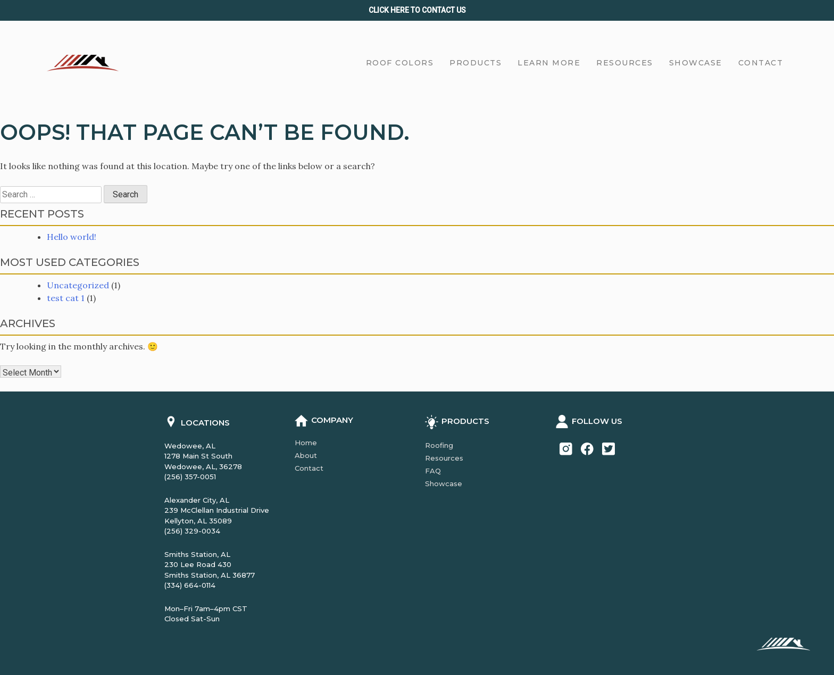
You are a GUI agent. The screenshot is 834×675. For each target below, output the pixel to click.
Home (306, 442)
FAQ (433, 470)
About (306, 455)
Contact (309, 468)
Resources (444, 458)
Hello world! (71, 236)
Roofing (439, 445)
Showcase (443, 483)
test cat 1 (66, 298)
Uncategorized (78, 285)
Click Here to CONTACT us (417, 10)
